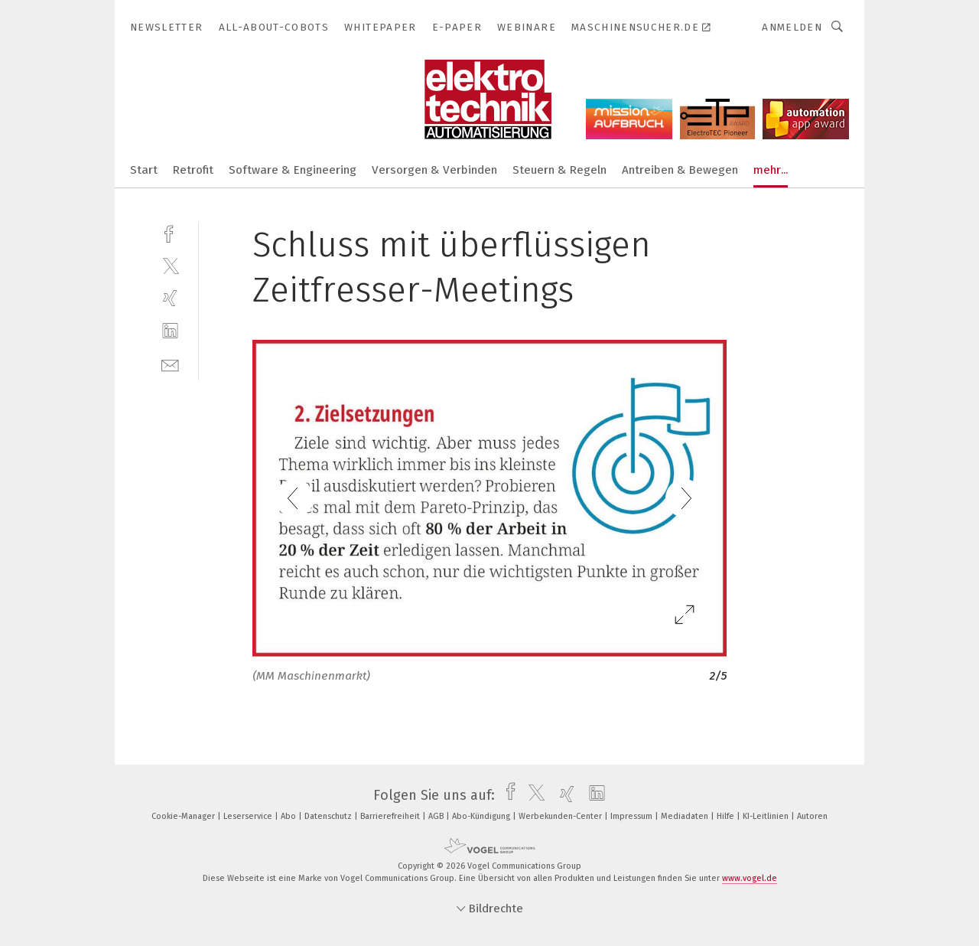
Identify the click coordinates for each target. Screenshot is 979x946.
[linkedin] (170, 331)
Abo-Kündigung (482, 816)
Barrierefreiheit (391, 816)
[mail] (170, 364)
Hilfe (727, 816)
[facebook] (170, 232)
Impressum (632, 816)
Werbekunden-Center (561, 816)
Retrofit (193, 170)
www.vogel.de (749, 878)
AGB (437, 816)
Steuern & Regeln (559, 170)
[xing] (170, 298)
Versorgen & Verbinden (434, 170)
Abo (289, 816)
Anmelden (792, 27)
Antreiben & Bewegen (680, 170)
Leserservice (249, 816)
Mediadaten (686, 816)
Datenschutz (329, 816)
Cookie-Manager (184, 816)
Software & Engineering (292, 170)
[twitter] (170, 265)
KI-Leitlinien (767, 816)
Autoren (812, 816)
